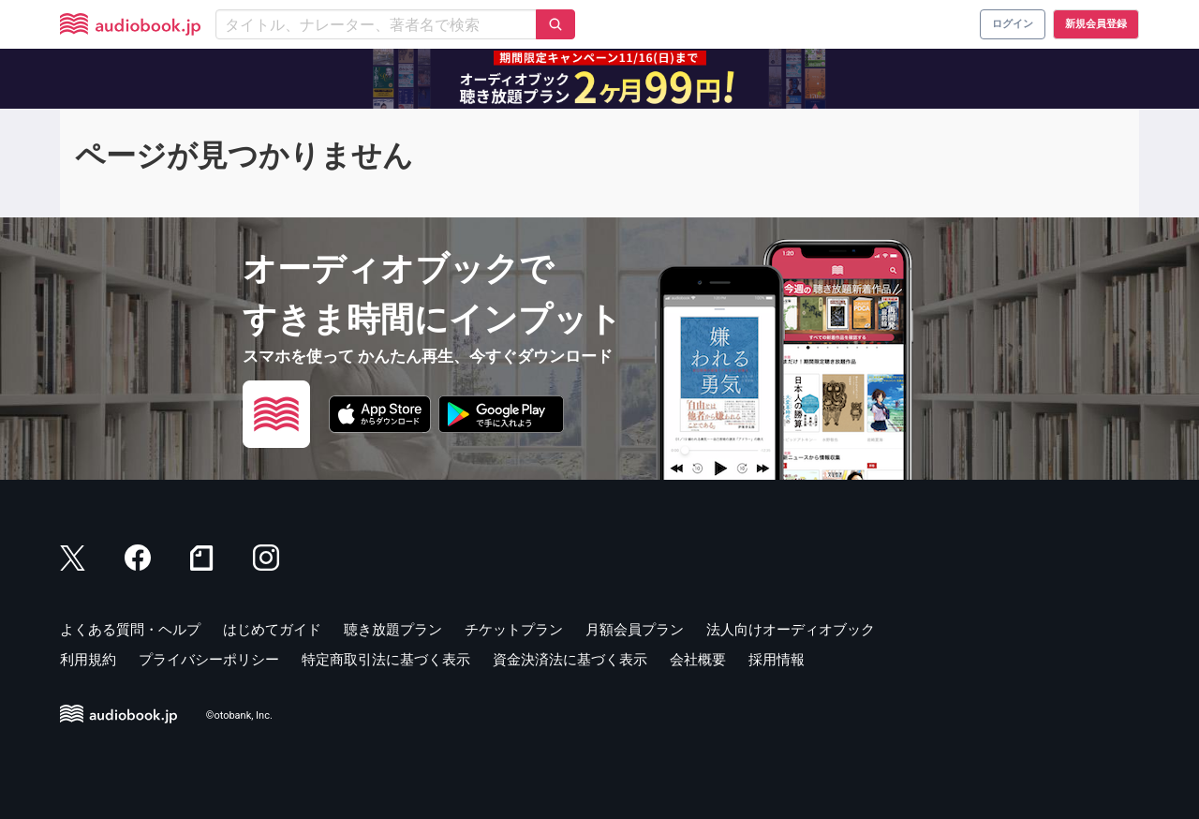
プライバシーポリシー (209, 659)
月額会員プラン (634, 629)
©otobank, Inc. (239, 715)
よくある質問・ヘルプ (130, 629)
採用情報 (776, 659)
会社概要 (698, 659)
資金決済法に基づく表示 (570, 659)
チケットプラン (514, 629)
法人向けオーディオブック (790, 629)
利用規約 (88, 659)
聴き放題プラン (393, 629)
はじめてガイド (272, 629)
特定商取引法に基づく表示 (386, 659)
